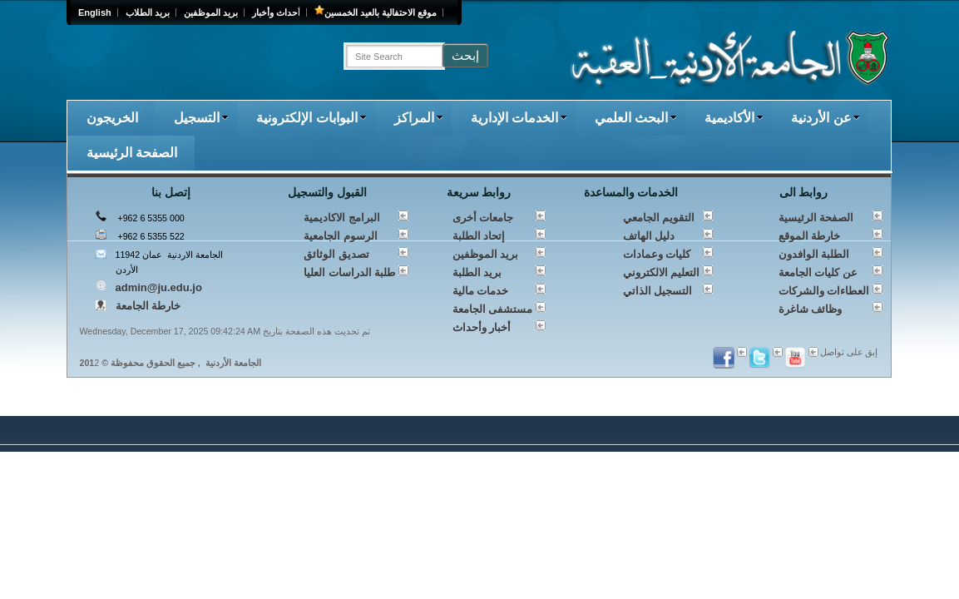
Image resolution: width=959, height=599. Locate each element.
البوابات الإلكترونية (311, 118)
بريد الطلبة (477, 272)
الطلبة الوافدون (814, 254)
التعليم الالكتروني (661, 272)
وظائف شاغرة (811, 309)
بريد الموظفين (485, 254)
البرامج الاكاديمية (342, 217)
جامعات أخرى (483, 217)
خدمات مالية (480, 291)
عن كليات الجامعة (818, 272)
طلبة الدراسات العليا (349, 272)
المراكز (418, 118)
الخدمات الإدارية (519, 118)
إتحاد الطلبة (479, 236)
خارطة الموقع (810, 236)
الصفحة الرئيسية (132, 153)
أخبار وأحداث (482, 327)
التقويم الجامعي (659, 217)
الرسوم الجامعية (341, 236)
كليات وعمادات (657, 254)
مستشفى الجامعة (492, 309)
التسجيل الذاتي (658, 291)
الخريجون (112, 118)
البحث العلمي (636, 118)
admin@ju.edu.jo (159, 287)
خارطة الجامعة (148, 306)
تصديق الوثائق (336, 254)
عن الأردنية (825, 118)
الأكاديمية (734, 118)
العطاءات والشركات (824, 291)
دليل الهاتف (649, 236)
